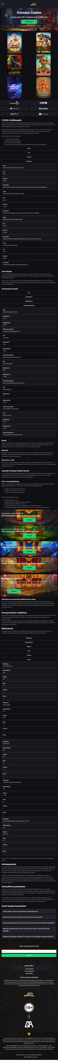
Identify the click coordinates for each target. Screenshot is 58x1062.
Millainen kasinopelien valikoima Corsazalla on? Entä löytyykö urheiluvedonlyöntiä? (28, 938)
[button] (29, 913)
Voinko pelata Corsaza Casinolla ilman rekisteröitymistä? (20, 913)
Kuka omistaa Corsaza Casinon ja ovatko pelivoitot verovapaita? (22, 919)
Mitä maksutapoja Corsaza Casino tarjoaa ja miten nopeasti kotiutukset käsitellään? (29, 925)
